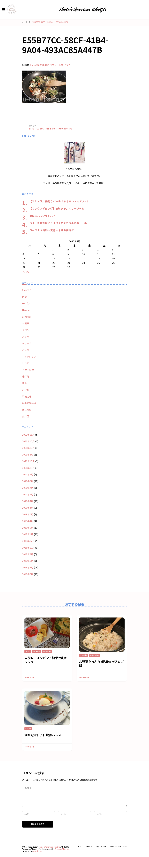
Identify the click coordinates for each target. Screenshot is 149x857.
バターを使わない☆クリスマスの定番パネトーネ (58, 223)
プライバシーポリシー (118, 847)
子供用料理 (28, 370)
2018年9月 (27, 554)
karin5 (33, 65)
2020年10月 (28, 468)
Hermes (26, 310)
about (89, 847)
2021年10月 (28, 448)
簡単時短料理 (29, 403)
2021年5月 (27, 454)
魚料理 (25, 416)
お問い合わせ (101, 847)
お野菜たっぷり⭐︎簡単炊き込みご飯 (101, 663)
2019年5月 (27, 514)
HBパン (26, 303)
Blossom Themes (62, 849)
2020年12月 (28, 461)
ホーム (80, 847)
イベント (26, 330)
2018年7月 (27, 567)
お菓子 (25, 323)
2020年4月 (27, 501)
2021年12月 (28, 441)
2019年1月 (27, 534)
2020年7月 (27, 487)
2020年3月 (27, 507)
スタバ (25, 336)
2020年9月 (27, 474)
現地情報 (26, 396)
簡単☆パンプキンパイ (42, 216)
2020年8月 (27, 481)
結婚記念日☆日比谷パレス (42, 735)
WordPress (37, 851)
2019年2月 (27, 527)
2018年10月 (28, 547)
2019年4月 (27, 521)
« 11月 (26, 271)
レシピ (25, 363)
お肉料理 (26, 316)
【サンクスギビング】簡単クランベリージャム (56, 208)
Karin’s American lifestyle (83, 9)
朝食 (24, 383)
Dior (24, 296)
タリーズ (26, 343)
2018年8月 (27, 560)
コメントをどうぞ (61, 65)
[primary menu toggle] (3, 9)
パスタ (25, 350)
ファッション (29, 356)
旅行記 (25, 376)
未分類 (25, 389)
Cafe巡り (26, 290)
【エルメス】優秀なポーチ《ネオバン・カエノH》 (59, 201)
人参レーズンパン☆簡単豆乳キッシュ (45, 660)
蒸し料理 (26, 409)
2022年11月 (28, 434)
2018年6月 (27, 574)
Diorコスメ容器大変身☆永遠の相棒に (51, 230)
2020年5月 (27, 494)
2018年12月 (28, 541)
